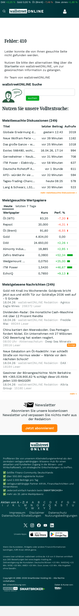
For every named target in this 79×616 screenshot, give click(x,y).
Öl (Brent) (10, 230)
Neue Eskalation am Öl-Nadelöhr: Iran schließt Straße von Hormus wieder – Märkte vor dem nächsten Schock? (35, 355)
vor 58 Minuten (52, 162)
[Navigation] (4, 11)
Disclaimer (36, 512)
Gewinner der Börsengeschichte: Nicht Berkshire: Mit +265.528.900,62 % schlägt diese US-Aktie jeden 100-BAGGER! (37, 376)
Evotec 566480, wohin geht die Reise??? (31, 150)
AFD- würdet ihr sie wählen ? (23, 175)
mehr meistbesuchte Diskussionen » (59, 193)
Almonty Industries (16, 249)
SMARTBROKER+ (53, 490)
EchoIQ (8, 273)
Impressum (17, 512)
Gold (6, 236)
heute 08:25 (54, 181)
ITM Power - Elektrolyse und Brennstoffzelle (34, 162)
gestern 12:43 (53, 132)
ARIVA (27, 550)
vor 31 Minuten (52, 156)
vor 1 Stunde (54, 169)
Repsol (7, 224)
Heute (8, 206)
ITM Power (10, 267)
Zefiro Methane (13, 255)
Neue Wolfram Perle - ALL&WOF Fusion (30, 138)
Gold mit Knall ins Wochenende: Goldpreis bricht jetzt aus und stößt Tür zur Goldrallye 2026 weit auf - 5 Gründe (39, 294)
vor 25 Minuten (52, 144)
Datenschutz (57, 512)
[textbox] (49, 92)
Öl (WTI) (8, 218)
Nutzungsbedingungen (61, 515)
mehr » (73, 394)
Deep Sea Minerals (58, 341)
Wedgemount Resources (20, 261)
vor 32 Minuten (52, 175)
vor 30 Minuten (52, 187)
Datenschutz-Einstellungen (21, 515)
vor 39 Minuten (52, 138)
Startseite (11, 66)
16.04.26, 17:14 (52, 150)
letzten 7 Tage (26, 206)
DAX (6, 243)
